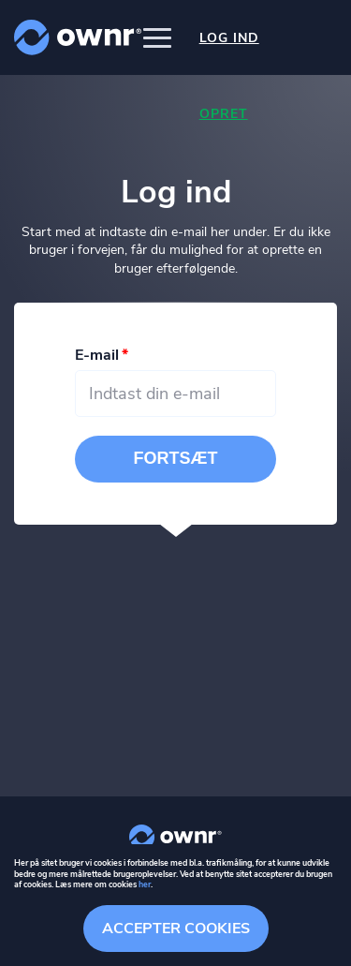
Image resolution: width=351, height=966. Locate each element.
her (145, 884)
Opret (223, 114)
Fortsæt (176, 458)
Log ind (229, 38)
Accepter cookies (176, 928)
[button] (157, 37)
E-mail (97, 355)
